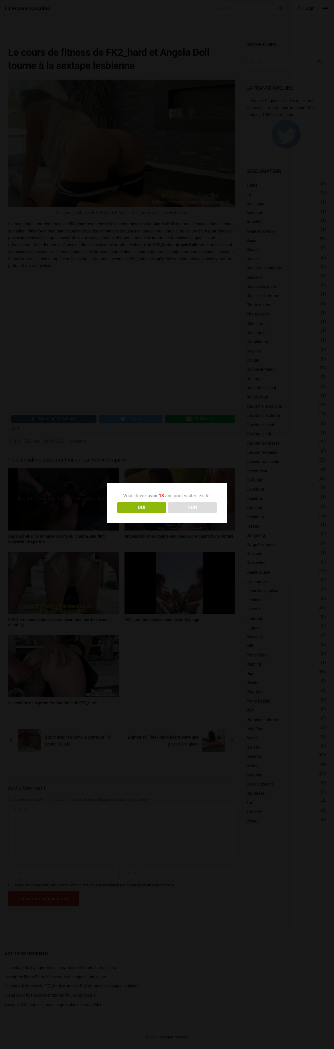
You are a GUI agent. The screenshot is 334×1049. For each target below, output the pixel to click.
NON (192, 507)
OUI (141, 507)
